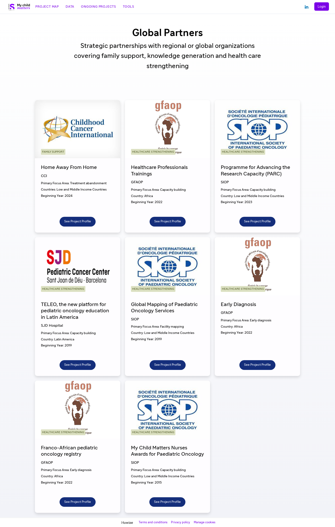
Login (322, 6)
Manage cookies (204, 522)
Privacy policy (181, 522)
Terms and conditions (153, 522)
